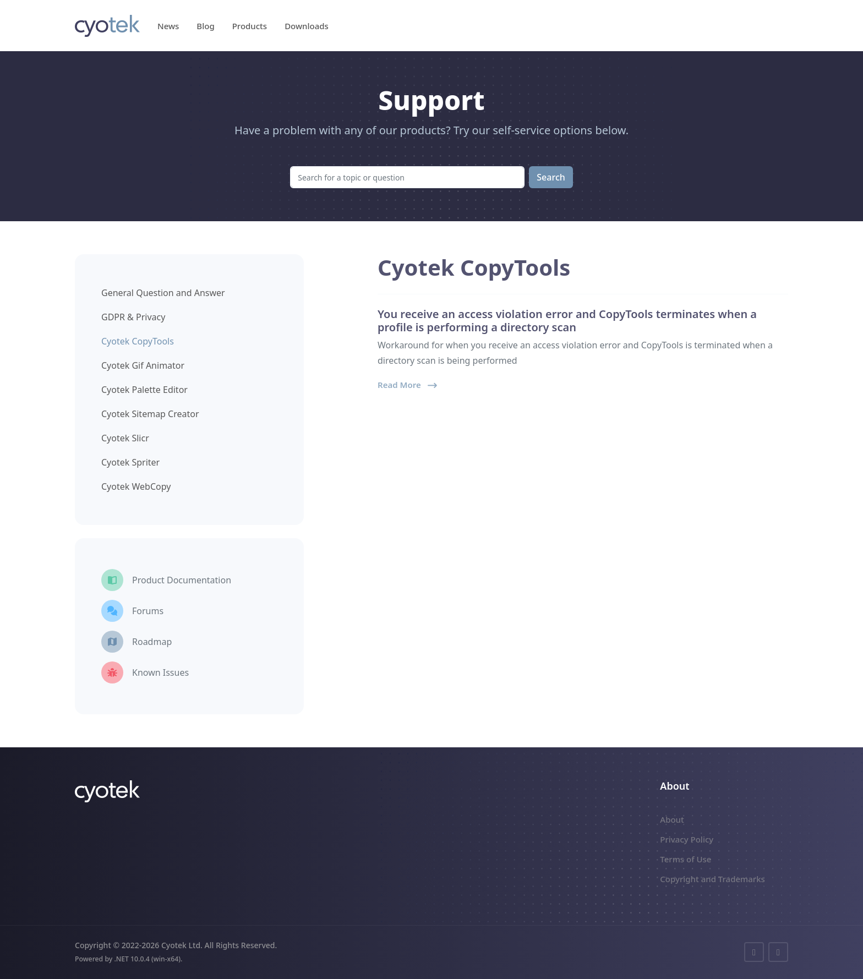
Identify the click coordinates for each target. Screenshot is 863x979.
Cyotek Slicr (125, 438)
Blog (205, 25)
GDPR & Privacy (133, 317)
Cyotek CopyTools (137, 341)
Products (249, 25)
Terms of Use (685, 859)
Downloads (307, 25)
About (672, 819)
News (168, 25)
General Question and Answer (163, 293)
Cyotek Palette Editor (144, 390)
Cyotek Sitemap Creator (150, 414)
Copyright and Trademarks (712, 878)
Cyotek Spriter (130, 462)
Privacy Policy (686, 839)
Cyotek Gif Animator (142, 365)
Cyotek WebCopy (136, 486)
